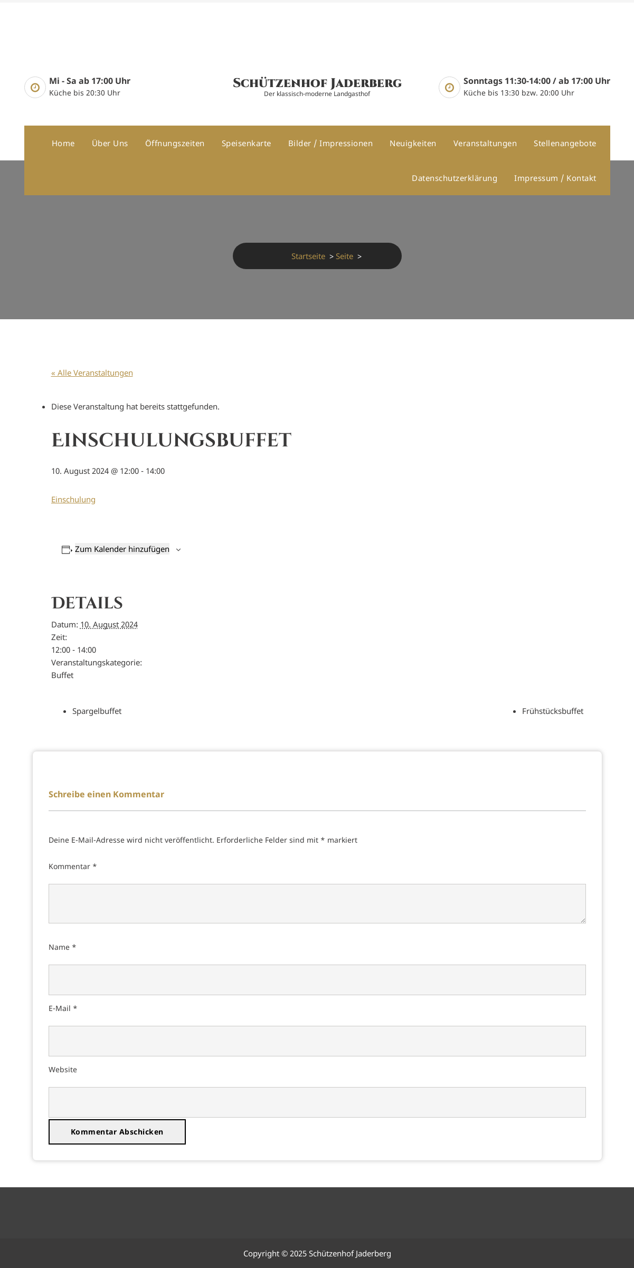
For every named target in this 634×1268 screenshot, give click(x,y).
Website (63, 1069)
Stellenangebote (565, 143)
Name (63, 947)
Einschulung (73, 499)
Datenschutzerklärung (454, 178)
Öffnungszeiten (175, 143)
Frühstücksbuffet (552, 710)
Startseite (308, 256)
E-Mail (63, 1008)
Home (63, 143)
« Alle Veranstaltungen (92, 372)
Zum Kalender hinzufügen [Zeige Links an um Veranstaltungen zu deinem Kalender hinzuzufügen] (122, 549)
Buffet (62, 675)
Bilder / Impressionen (330, 143)
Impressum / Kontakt (555, 178)
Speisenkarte (246, 143)
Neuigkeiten (413, 143)
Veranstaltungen (485, 143)
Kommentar (73, 866)
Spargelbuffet (96, 710)
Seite (344, 256)
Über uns (110, 143)
